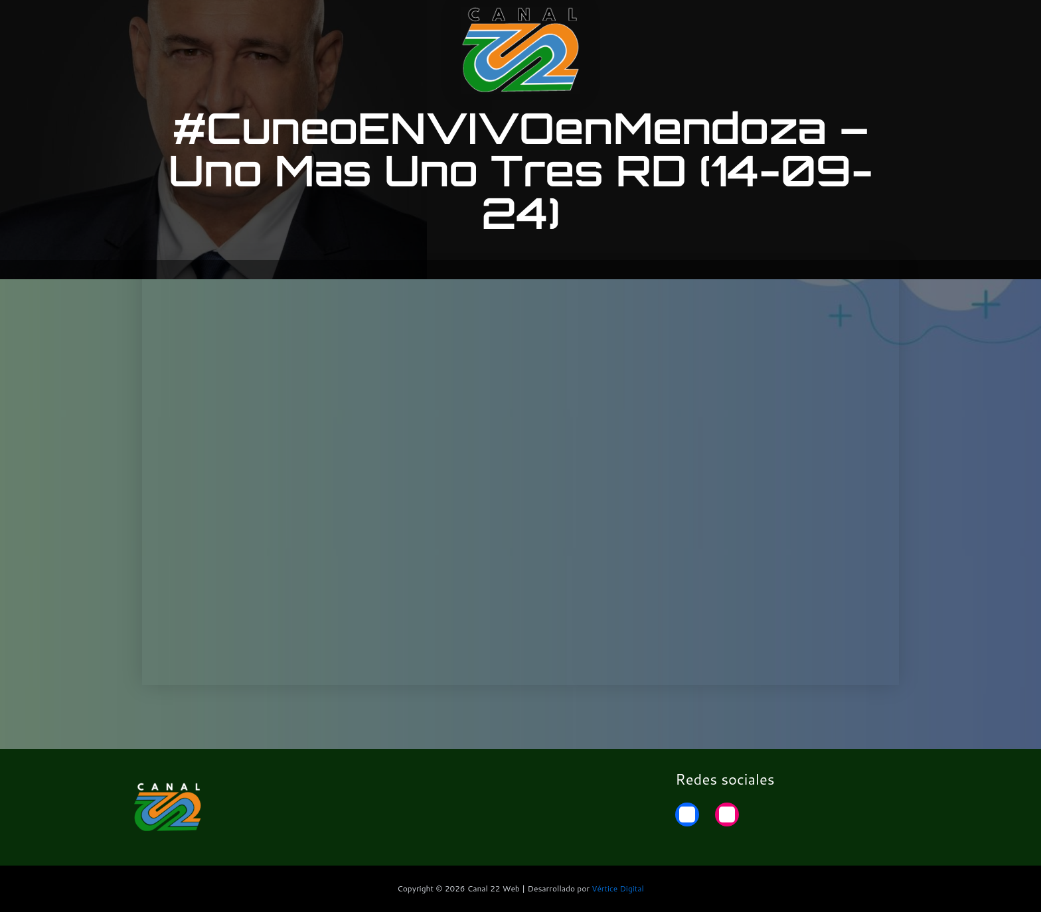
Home (893, 21)
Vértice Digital (618, 888)
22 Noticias (829, 21)
